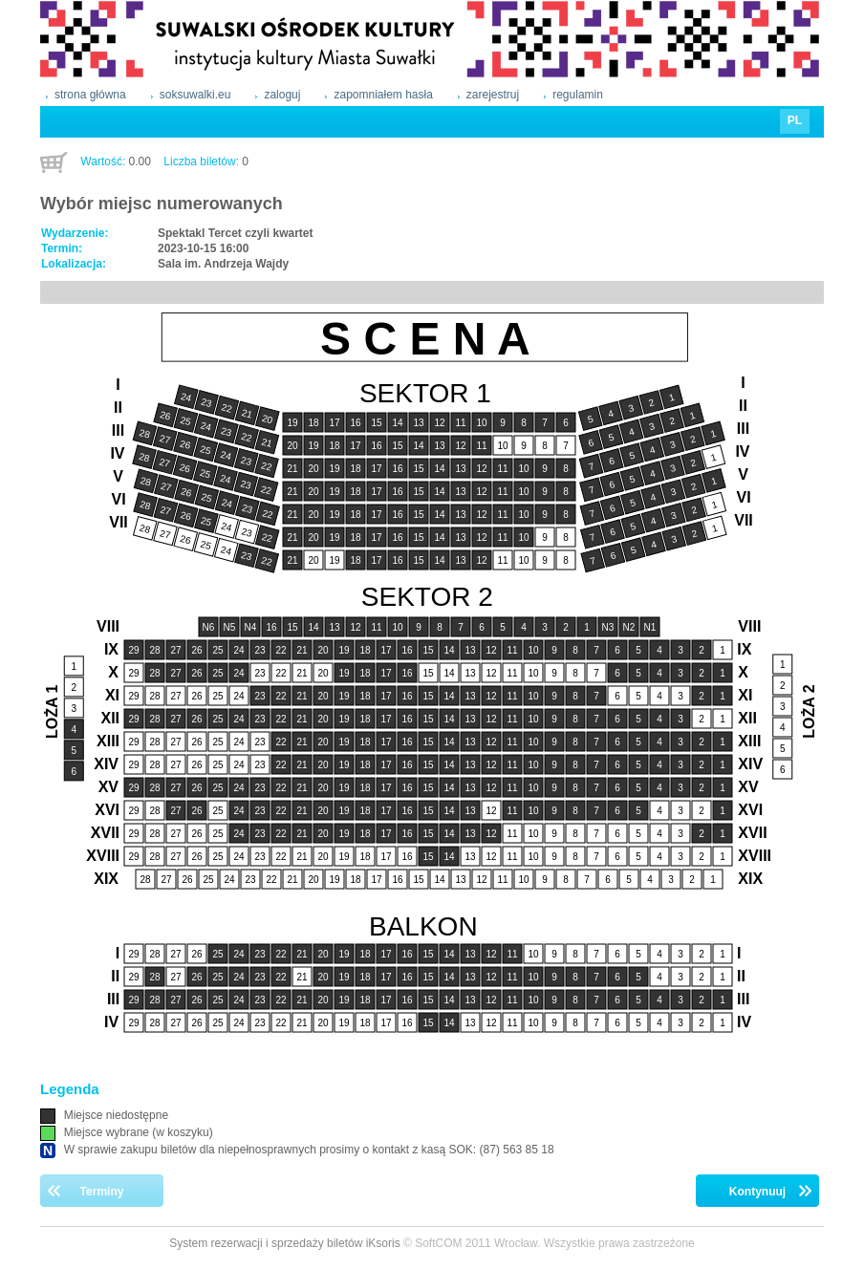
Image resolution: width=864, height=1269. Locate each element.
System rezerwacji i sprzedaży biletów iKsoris (284, 1243)
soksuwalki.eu (195, 94)
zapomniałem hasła (383, 94)
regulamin (577, 94)
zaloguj (282, 94)
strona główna (90, 94)
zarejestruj (492, 94)
